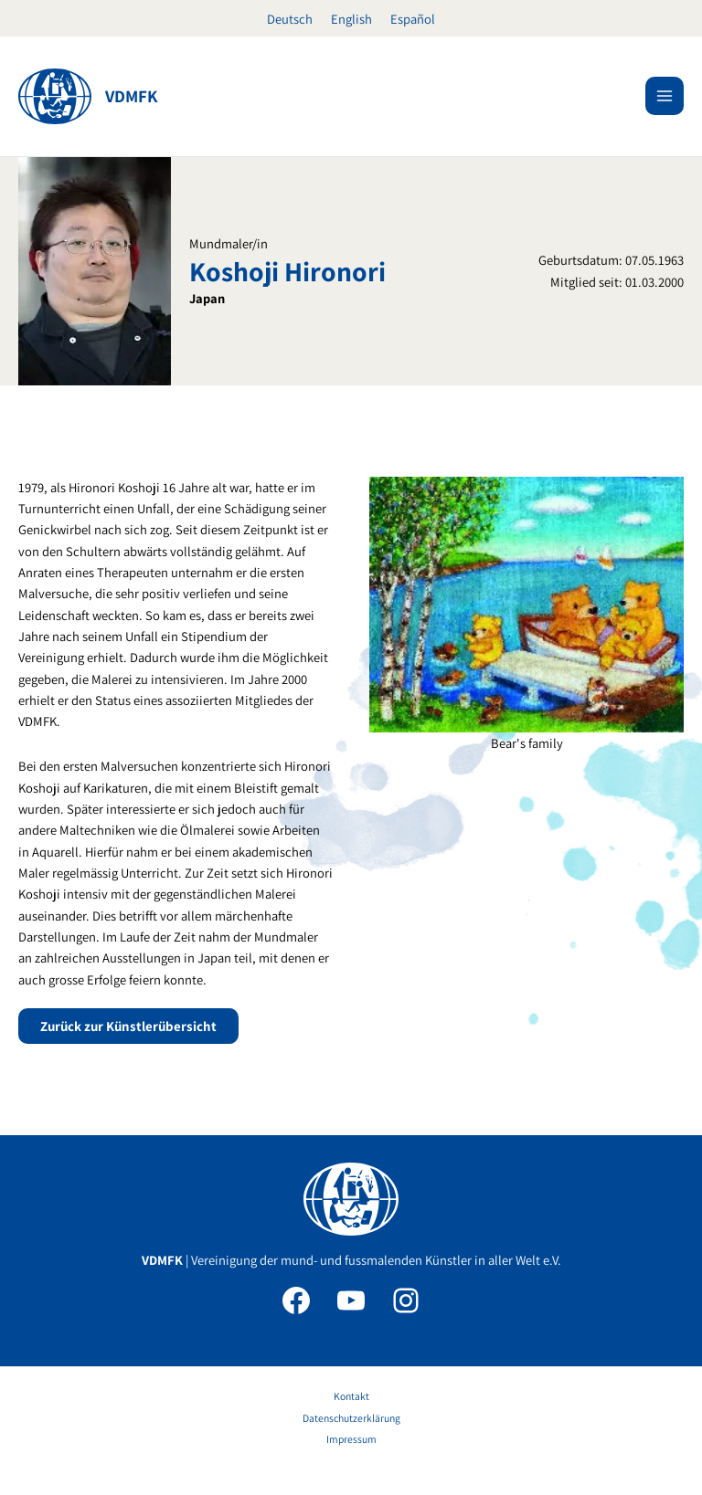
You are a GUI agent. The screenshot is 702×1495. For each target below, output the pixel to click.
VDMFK (131, 96)
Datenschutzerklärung (351, 1418)
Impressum (351, 1439)
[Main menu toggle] (664, 96)
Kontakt (351, 1396)
